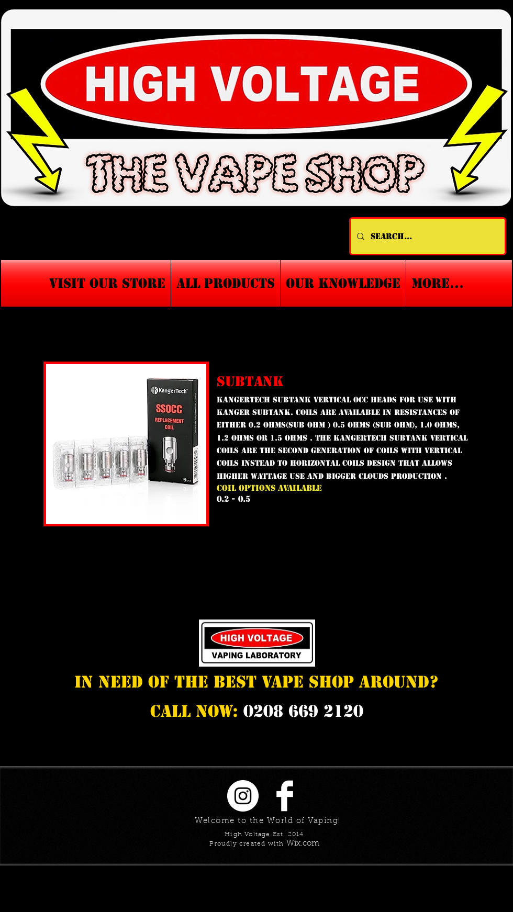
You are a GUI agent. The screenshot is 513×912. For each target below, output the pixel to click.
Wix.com (302, 844)
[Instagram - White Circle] (243, 796)
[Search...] (427, 236)
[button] (343, 283)
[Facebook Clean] (284, 796)
